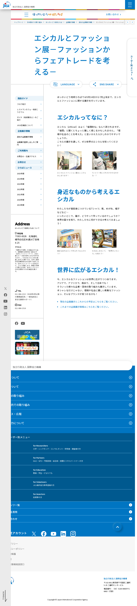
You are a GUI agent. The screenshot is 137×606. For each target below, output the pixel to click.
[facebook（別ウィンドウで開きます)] (5, 294)
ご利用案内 (23, 150)
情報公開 (7, 559)
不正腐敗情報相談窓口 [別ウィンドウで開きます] (13, 564)
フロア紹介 (21, 104)
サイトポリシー (10, 543)
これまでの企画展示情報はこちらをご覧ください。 (85, 306)
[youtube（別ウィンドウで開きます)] (5, 301)
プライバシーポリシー (13, 548)
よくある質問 (10, 512)
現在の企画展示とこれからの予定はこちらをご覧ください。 (89, 301)
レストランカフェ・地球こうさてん (27, 110)
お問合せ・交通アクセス (26, 156)
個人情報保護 (9, 554)
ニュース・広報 (12, 414)
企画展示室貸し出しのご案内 (27, 143)
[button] (66, 84)
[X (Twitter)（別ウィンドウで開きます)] (5, 288)
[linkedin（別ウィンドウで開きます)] (5, 307)
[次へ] (132, 22)
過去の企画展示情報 (25, 136)
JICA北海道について (25, 125)
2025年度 (20, 173)
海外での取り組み (13, 396)
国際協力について (13, 423)
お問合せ (22, 162)
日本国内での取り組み (16, 405)
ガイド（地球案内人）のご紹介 (27, 118)
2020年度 (20, 199)
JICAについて (11, 377)
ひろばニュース (25, 167)
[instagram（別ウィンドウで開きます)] (5, 314)
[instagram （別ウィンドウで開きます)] (73, 533)
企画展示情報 (24, 130)
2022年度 (20, 189)
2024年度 (20, 179)
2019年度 (20, 205)
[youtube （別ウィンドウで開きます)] (53, 534)
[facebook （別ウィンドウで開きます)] (43, 533)
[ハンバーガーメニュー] (130, 3)
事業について (11, 386)
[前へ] (128, 22)
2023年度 (20, 184)
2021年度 (20, 194)
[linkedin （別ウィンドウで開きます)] (63, 533)
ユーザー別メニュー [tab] (16, 437)
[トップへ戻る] (118, 527)
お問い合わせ (112, 14)
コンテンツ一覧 (11, 505)
